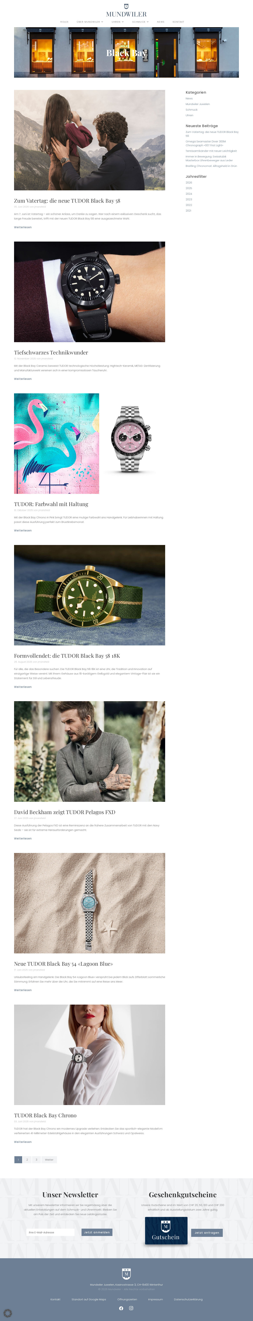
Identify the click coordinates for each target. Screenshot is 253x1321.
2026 (189, 182)
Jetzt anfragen (207, 1233)
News (160, 21)
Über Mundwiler (90, 22)
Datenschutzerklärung (188, 1299)
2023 (189, 199)
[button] (7, 1313)
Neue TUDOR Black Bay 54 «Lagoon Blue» (63, 963)
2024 (189, 194)
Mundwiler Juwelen (198, 104)
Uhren (118, 22)
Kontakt (178, 21)
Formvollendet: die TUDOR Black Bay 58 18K (67, 655)
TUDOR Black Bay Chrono (45, 1115)
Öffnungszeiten (127, 1299)
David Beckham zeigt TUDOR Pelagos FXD (65, 811)
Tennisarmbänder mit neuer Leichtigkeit (211, 151)
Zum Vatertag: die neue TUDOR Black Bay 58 (67, 200)
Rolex (64, 21)
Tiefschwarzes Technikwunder (51, 352)
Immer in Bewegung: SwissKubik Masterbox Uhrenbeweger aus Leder (209, 158)
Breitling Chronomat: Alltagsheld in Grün (211, 166)
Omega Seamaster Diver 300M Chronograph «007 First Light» (206, 143)
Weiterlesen (23, 227)
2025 (189, 188)
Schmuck (140, 22)
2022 (189, 205)
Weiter (49, 1159)
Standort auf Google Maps (89, 1299)
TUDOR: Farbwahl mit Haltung (51, 503)
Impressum (155, 1299)
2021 (188, 210)
